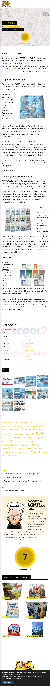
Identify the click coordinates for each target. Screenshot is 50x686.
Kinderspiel (28, 356)
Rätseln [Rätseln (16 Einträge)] (38, 445)
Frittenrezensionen (14, 27)
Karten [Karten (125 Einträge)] (41, 433)
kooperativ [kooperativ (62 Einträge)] (19, 437)
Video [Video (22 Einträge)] (20, 452)
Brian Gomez (29, 343)
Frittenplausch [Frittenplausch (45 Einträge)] (29, 429)
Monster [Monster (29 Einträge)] (21, 441)
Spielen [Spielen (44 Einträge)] (6, 452)
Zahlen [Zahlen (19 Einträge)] (4, 456)
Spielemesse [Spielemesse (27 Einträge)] (37, 448)
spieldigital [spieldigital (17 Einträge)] (22, 448)
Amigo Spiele (29, 347)
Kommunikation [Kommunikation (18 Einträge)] (6, 438)
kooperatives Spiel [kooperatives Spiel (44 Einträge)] (35, 437)
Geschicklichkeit (39, 354)
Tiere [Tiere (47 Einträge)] (13, 452)
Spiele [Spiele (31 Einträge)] (28, 448)
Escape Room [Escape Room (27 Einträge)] (41, 426)
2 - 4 (26, 333)
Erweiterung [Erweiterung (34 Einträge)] (30, 426)
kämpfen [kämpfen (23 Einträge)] (5, 441)
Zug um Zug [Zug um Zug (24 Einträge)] (12, 456)
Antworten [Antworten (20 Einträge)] (37, 423)
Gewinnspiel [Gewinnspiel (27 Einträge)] (14, 434)
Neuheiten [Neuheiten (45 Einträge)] (31, 441)
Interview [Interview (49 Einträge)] (29, 433)
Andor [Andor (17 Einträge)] (31, 423)
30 (25, 336)
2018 (26, 329)
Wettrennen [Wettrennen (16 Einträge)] (26, 452)
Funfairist (6, 29)
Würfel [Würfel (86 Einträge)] (35, 452)
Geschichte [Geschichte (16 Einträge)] (40, 429)
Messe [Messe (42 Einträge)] (13, 441)
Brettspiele (5, 27)
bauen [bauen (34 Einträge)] (20, 426)
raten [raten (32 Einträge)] (16, 445)
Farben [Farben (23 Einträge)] (11, 429)
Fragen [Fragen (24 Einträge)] (17, 429)
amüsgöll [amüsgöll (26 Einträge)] (24, 423)
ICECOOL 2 (13, 71)
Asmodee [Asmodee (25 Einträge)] (5, 426)
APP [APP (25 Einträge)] (44, 423)
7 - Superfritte (29, 359)
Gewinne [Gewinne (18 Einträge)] (5, 434)
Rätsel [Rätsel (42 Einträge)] (32, 444)
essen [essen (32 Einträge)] (4, 429)
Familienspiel (29, 354)
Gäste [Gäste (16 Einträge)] (21, 434)
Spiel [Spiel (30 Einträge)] (15, 448)
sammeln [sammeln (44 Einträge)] (6, 448)
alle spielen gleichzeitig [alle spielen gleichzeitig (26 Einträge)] (10, 423)
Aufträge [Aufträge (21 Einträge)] (13, 426)
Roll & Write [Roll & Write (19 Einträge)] (23, 445)
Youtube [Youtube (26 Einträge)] (45, 453)
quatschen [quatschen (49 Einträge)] (7, 444)
